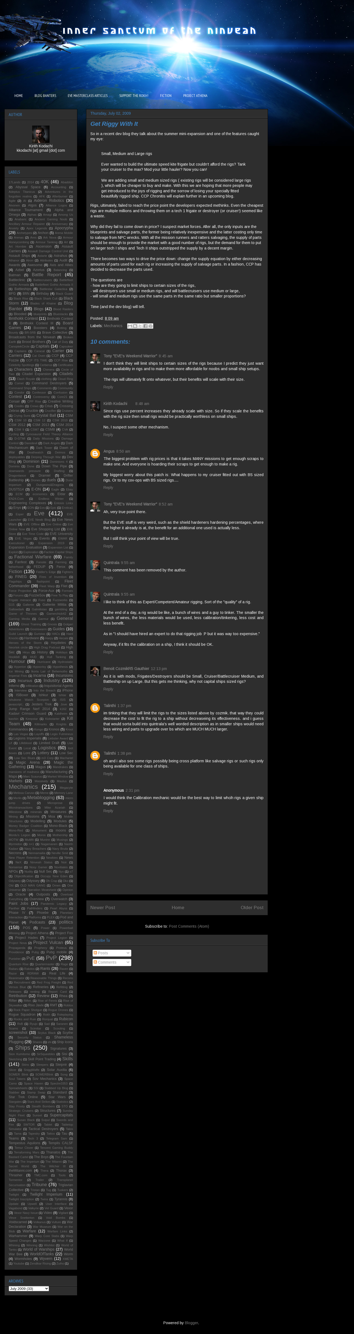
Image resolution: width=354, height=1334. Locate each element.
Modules (60, 821)
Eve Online (53, 524)
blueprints (40, 314)
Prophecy (40, 947)
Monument (39, 830)
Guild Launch (18, 633)
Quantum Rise (19, 964)
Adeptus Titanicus (22, 191)
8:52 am (166, 504)
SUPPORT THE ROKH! (133, 95)
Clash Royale (26, 378)
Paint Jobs (18, 903)
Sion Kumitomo (19, 1054)
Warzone (44, 1240)
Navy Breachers (35, 848)
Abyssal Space (28, 187)
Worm (68, 1254)
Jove (63, 704)
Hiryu (26, 652)
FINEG (21, 576)
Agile (12, 200)
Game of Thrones (23, 613)
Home (178, 907)
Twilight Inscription (21, 1199)
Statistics (62, 1101)
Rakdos (29, 968)
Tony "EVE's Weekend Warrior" (130, 356)
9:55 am (128, 563)
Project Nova (18, 943)
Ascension (43, 246)
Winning (31, 1245)
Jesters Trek (42, 704)
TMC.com (40, 1175)
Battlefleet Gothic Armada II (54, 284)
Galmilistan (39, 609)
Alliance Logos (56, 205)
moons (61, 830)
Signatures (58, 1048)
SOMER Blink (18, 1074)
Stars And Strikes (39, 1101)
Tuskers (62, 1190)
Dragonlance (17, 475)
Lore (26, 753)
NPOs (13, 871)
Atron (29, 260)
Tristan (35, 1190)
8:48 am (142, 403)
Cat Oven (38, 355)
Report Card (57, 991)
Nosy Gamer (38, 867)
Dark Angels (51, 443)
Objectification (23, 876)
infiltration (32, 685)
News (69, 858)
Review (43, 996)
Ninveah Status (41, 862)
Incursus (25, 680)
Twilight (14, 1194)
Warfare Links (57, 1231)
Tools (62, 1175)
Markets (15, 781)
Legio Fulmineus (61, 734)
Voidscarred (18, 1222)
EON (31, 507)
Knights (61, 724)
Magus (40, 767)
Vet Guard (52, 1208)
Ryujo (34, 1023)
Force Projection (20, 590)
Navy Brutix (60, 848)
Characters (23, 369)
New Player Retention (24, 857)
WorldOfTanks (42, 1254)
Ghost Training (31, 624)
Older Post (252, 907)
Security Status (29, 1037)
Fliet (64, 586)
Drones (36, 480)
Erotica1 (67, 507)
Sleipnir (61, 1065)
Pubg (35, 952)
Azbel (19, 270)
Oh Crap (51, 880)
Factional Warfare (32, 556)
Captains (20, 351)
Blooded (20, 314)
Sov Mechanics (44, 1079)
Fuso (41, 600)
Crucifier (50, 410)
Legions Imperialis (27, 738)
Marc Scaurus (32, 776)
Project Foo (64, 933)
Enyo (17, 508)
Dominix (14, 466)
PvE (30, 958)
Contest (15, 396)
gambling (61, 609)
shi (49, 1042)
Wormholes (23, 1259)
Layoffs (39, 734)
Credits (19, 406)
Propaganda (17, 947)
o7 (71, 871)
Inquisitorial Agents (58, 686)
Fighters (67, 572)
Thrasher (15, 1175)
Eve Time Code (33, 533)
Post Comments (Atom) (189, 926)
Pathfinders (34, 908)
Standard (60, 1092)
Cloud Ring (65, 378)
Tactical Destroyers (43, 1129)
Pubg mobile (57, 952)
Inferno (14, 686)
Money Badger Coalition (25, 825)
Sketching (15, 1059)
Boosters (40, 328)
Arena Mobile (64, 232)
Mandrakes (60, 767)
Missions (32, 816)
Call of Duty (60, 341)
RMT (53, 1005)
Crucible (32, 411)
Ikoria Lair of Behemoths (49, 671)
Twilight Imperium (46, 1194)
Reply (108, 387)
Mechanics (113, 326)
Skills (67, 1058)
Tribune (39, 1184)
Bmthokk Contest (23, 318)
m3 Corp (47, 758)
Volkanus (39, 1222)
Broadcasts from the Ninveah (32, 337)
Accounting (58, 187)
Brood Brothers (33, 342)
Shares (37, 1042)
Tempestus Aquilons (24, 1143)
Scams (13, 1028)
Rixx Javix (36, 1005)
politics (66, 922)
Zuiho (60, 1263)
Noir (64, 862)
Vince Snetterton (21, 1217)
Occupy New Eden (54, 876)
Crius (49, 406)
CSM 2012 (17, 425)
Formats (67, 590)
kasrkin (13, 718)
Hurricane (44, 661)
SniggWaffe (31, 1069)
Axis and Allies (61, 265)
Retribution (18, 996)
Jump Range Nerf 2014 (29, 709)
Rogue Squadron (22, 1014)
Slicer (12, 1069)
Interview (20, 690)
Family (68, 557)
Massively (41, 781)
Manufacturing (57, 772)
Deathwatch (35, 452)
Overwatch (59, 899)
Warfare (29, 1231)
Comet (19, 383)
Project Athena (37, 933)
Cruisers (67, 410)
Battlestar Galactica (53, 289)
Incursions (64, 675)
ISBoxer (22, 695)
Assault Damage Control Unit (48, 251)
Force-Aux (46, 591)
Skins (25, 1064)
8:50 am (123, 451)
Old (11, 885)
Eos (42, 507)
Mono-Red (16, 830)
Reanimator (17, 978)
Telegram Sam (56, 1138)
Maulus (62, 781)
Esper (20, 514)
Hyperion (20, 666)
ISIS (63, 699)
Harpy (49, 638)
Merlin (17, 798)
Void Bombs (55, 1217)
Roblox (68, 1005)
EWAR (62, 538)
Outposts (43, 894)
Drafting (59, 471)
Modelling (37, 821)
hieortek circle (18, 647)
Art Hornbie (17, 246)
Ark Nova (49, 237)
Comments (105, 962)
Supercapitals (61, 1115)
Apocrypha (64, 228)
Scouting (59, 1028)
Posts (101, 953)
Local (27, 748)
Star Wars (57, 1097)
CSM (69, 416)
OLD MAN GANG (32, 885)
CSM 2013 (40, 425)
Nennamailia (36, 853)
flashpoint (43, 581)
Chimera (48, 369)
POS (26, 928)
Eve (39, 513)
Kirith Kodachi (115, 403)
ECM (19, 494)
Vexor (68, 1208)
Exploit (13, 552)
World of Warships (38, 1249)
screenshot (18, 1032)
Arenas (18, 237)
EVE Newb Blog (39, 519)
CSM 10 (20, 420)
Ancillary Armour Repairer (27, 224)
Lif (10, 743)
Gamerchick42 (56, 613)
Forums (18, 595)
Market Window (57, 776)
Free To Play (59, 595)
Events (44, 538)
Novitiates (61, 867)
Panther (14, 908)
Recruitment (22, 982)
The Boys (41, 1157)
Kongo (38, 729)
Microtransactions (21, 807)
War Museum (42, 1226)
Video (47, 1213)
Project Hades (26, 938)
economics (40, 494)
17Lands (14, 182)
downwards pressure (25, 471)
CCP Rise (61, 360)
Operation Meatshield (41, 889)
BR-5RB (30, 332)
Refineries (40, 987)
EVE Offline (32, 524)
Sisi (64, 1054)
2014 (30, 182)
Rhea (63, 996)
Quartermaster (44, 964)
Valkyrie (33, 1208)
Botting (61, 328)
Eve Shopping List (45, 529)
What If (62, 1240)
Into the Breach (44, 690)
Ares (33, 237)
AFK (42, 196)
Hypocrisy (39, 666)
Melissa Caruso (24, 792)
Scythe (68, 1033)
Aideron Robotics (49, 200)
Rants (45, 968)
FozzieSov (37, 595)
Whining (14, 1245)
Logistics (47, 747)
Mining (13, 816)
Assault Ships (19, 256)
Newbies (52, 857)
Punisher (15, 958)
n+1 (31, 844)
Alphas (31, 214)
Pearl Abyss (58, 908)
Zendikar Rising (40, 1263)
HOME (18, 95)
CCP (55, 356)
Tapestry (34, 1133)
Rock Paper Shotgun (28, 1010)
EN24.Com (16, 498)
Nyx (61, 871)
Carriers (15, 355)
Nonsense (15, 867)
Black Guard (64, 293)
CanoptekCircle (19, 346)
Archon (43, 233)
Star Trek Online (23, 1097)
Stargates (15, 1101)
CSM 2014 (64, 425)
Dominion (31, 461)
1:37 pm (124, 705)
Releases (15, 991)
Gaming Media (19, 618)
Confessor (39, 392)
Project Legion (57, 937)
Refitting (62, 987)
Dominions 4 (59, 461)
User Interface (56, 1203)
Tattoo (51, 1133)
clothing (46, 378)
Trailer (39, 1179)
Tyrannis (61, 1199)
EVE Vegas (23, 538)
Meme (44, 792)
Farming (60, 562)
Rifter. (28, 1000)
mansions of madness (24, 771)
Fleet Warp (47, 586)
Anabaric (21, 219)
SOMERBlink (44, 1074)
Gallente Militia (54, 605)
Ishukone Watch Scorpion (29, 699)
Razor (13, 973)
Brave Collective (55, 332)
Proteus (61, 947)
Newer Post (102, 907)
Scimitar (35, 1028)
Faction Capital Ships (58, 552)
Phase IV (17, 913)
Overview (36, 899)
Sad (47, 1023)
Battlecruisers (42, 280)
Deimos (60, 452)
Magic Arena (27, 762)
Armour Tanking (46, 242)
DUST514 (16, 489)
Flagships (15, 581)
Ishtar (62, 695)
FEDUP (39, 567)
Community (65, 388)
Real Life (57, 973)
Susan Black (26, 1120)
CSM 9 (19, 429)
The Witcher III (52, 1166)
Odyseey (15, 880)
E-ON (36, 489)
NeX (19, 862)
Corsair (14, 401)
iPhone (67, 690)
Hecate (63, 638)
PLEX (51, 917)
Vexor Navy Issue (26, 1212)
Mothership (60, 835)
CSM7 (34, 429)
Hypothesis (60, 666)
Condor (19, 392)
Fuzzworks (60, 600)
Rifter (13, 1001)
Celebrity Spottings (21, 365)
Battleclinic (17, 280)
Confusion (60, 392)
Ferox (61, 567)
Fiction (15, 571)
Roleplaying (65, 1014)
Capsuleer (66, 346)
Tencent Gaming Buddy (56, 1147)
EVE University (61, 534)
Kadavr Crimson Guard (27, 713)
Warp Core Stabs (47, 1236)
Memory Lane (63, 792)
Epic (53, 507)
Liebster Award (58, 738)
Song (64, 1074)
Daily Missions (43, 438)
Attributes (46, 260)
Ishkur (43, 695)
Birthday (42, 294)
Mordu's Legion (19, 835)
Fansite (41, 562)
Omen (56, 885)
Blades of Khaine (43, 303)
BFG (12, 294)
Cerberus (46, 365)
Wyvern (45, 1258)
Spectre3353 (59, 1083)
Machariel (66, 758)
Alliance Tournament (26, 210)
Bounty (13, 332)
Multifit (29, 839)
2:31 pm (132, 790)
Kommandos (18, 729)
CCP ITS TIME (36, 360)
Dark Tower (44, 447)
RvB (20, 1023)
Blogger (191, 1323)
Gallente (28, 604)
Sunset (37, 1115)
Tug (48, 1190)
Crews (34, 406)
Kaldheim (60, 713)
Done (30, 466)
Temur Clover (23, 1147)
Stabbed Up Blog (56, 1088)
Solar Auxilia (57, 1070)
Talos (69, 1129)
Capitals (43, 346)
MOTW (13, 839)
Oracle (21, 894)
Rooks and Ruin (25, 1019)
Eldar (61, 494)
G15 (11, 604)
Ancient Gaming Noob (51, 219)
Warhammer (18, 1236)
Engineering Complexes (27, 503)
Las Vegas (21, 734)
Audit (63, 260)
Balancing (60, 270)
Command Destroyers (49, 383)
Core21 (62, 396)
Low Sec (66, 753)
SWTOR (29, 1124)
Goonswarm (38, 629)
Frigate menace (20, 600)
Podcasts (37, 922)
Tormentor (15, 1179)
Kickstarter (52, 718)
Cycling (14, 434)
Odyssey (32, 881)
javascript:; (16, 704)
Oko (66, 880)
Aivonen (14, 205)
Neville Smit (59, 853)
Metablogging (41, 797)
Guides (59, 629)
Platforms (35, 917)
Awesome (35, 265)
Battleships (22, 289)
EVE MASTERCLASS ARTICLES (88, 95)
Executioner (17, 543)
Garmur (43, 618)
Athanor (14, 260)
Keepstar (32, 718)
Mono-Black (58, 826)
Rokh (46, 1014)
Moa (51, 816)
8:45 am (166, 356)
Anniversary (60, 224)
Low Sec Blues (24, 758)
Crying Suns (22, 415)
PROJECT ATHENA (195, 95)
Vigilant (63, 1212)
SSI (35, 1088)
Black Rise (21, 298)
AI (24, 200)
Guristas (39, 633)
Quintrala (111, 563)
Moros (41, 835)
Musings (62, 839)
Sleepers (42, 1064)
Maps (13, 776)
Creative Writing (60, 401)
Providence (16, 952)
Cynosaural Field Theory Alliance (49, 434)
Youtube (19, 1263)
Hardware (31, 638)
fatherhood (16, 566)
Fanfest (21, 562)
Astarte (42, 255)
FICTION (166, 95)
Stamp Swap (36, 1092)
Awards (14, 265)
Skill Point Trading (42, 1059)
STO (65, 1106)
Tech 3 (33, 1138)
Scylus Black (47, 1032)
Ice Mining (16, 671)
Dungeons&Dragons (50, 484)
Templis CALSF (60, 1143)
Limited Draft (49, 743)
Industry (52, 680)
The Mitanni (53, 1161)
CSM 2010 (60, 420)
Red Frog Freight (49, 982)
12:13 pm (159, 668)
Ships (22, 1047)
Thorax (61, 1170)
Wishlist (49, 1245)
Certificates (65, 365)
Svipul (45, 1120)
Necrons (15, 853)
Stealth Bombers (43, 1106)
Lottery (43, 753)
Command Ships (20, 388)
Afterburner (60, 196)
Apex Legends (36, 228)
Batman (14, 275)
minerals (36, 812)
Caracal (39, 351)
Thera (44, 1170)
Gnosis (52, 624)
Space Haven (33, 1083)
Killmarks (41, 724)
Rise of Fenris (47, 1000)
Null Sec (45, 871)
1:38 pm (124, 753)
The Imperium (29, 1161)
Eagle (55, 489)
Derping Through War (46, 457)
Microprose (54, 803)
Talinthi (109, 705)
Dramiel (44, 475)
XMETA (68, 1258)
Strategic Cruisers (21, 1110)
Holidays (62, 652)
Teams (14, 1138)
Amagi (47, 214)
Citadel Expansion (36, 374)
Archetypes (24, 232)
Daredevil (31, 443)
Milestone (15, 812)
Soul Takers (17, 1078)
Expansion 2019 (51, 543)
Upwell (32, 1203)
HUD (33, 657)
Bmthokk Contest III (36, 323)
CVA (65, 429)
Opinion (68, 889)
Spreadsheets (18, 1088)
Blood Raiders (63, 309)
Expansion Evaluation (25, 547)
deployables (17, 457)
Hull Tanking (56, 657)
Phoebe (42, 913)
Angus (109, 451)
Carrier (58, 351)
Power (45, 928)
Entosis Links (63, 503)
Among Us (65, 214)
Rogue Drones (58, 1010)
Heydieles (58, 643)
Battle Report (46, 274)
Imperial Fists (18, 675)
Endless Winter (51, 498)
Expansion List (58, 547)
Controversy (41, 396)
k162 (63, 709)
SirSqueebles (46, 1054)
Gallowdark (16, 609)
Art (66, 242)
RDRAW (33, 973)
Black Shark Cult (45, 298)
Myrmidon (15, 844)
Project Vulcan (48, 942)
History (42, 652)
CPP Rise (34, 401)
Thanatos (53, 1152)
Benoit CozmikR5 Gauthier (126, 668)
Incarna (39, 675)
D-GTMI (19, 438)
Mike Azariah (54, 807)
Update (14, 1203)
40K (45, 181)
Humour (17, 661)
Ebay (69, 489)
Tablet (48, 1124)
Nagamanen (49, 844)
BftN (26, 294)
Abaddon (67, 182)
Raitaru (14, 968)
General (65, 618)
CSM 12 (39, 420)
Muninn (45, 839)
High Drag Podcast (47, 647)
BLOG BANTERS (45, 95)
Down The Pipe (54, 466)
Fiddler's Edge (46, 572)
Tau (64, 1133)
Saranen (62, 1023)
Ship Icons (65, 1042)
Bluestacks (60, 314)
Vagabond (15, 1208)
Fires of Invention (53, 576)
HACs (56, 633)
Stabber (14, 1092)
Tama (17, 1133)
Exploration (31, 552)
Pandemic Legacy (53, 903)
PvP (51, 957)
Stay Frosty (17, 1106)
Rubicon (66, 1019)
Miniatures (58, 812)
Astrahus (60, 256)
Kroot (69, 729)
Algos (32, 205)
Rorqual (47, 1019)
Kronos (53, 729)
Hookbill (14, 657)
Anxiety (14, 228)
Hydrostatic (65, 661)
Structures (47, 1111)
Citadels (66, 373)
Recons (68, 978)
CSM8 (50, 429)
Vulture (56, 1222)
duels (51, 480)
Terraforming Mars (26, 1152)
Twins (44, 1199)
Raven (63, 968)
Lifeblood (25, 743)
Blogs (38, 309)
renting (34, 991)
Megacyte (66, 787)
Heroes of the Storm (25, 642)
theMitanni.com (20, 1170)
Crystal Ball (46, 415)
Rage (64, 964)
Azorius (38, 270)
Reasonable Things (43, 978)
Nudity (29, 871)
